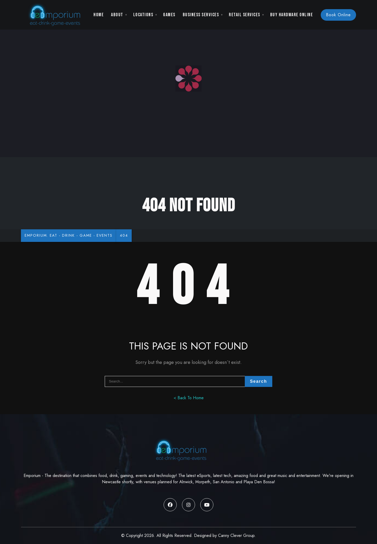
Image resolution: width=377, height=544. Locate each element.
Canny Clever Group (236, 535)
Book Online (338, 15)
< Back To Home (189, 398)
